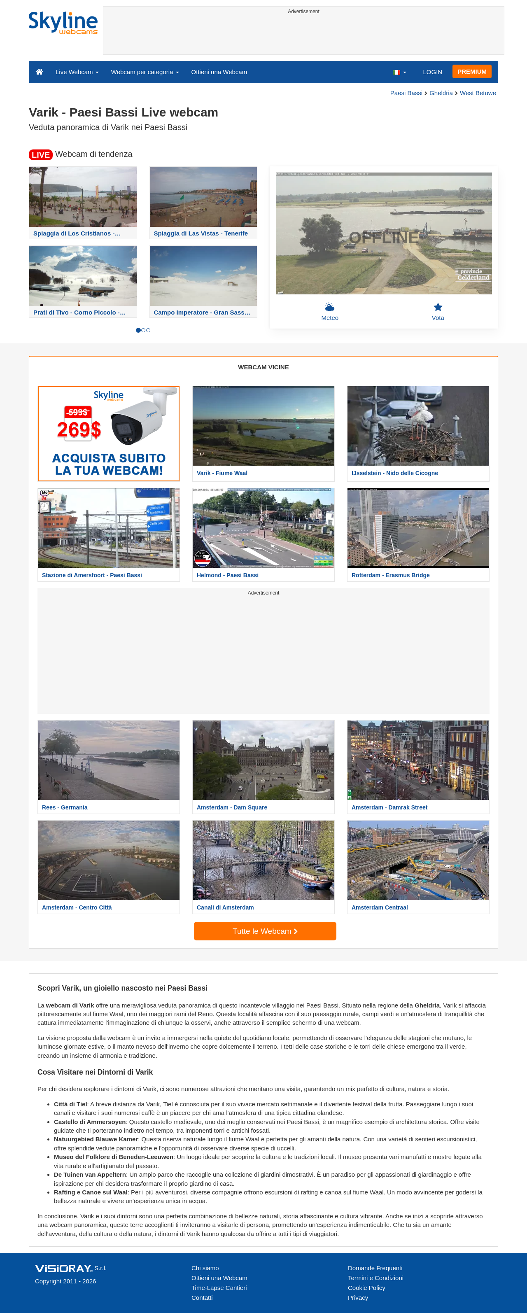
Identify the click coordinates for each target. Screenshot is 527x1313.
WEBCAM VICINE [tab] (263, 367)
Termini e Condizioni (375, 1277)
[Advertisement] (303, 35)
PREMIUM (472, 71)
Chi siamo (205, 1267)
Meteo (329, 311)
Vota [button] (438, 311)
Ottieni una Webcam (219, 71)
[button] (399, 71)
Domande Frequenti (375, 1267)
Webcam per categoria (145, 71)
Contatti (202, 1297)
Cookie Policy (366, 1287)
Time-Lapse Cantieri (219, 1287)
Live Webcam (77, 71)
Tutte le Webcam (265, 931)
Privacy (358, 1297)
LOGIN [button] (432, 71)
